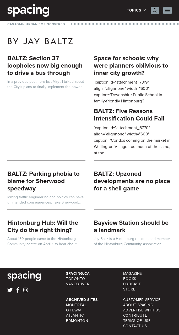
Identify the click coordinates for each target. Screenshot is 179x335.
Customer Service (142, 300)
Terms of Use (137, 320)
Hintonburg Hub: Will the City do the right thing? (42, 226)
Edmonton (77, 320)
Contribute (135, 315)
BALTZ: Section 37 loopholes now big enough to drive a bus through (45, 65)
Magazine (132, 273)
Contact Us (135, 326)
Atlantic (75, 315)
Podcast (132, 284)
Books (130, 279)
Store (129, 289)
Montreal (76, 305)
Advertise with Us (142, 310)
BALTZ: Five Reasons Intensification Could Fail (129, 114)
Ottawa (73, 310)
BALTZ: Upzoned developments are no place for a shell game (132, 181)
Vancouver (77, 284)
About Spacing (138, 305)
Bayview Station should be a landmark (131, 226)
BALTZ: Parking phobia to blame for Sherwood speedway (43, 181)
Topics (137, 10)
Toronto (75, 279)
